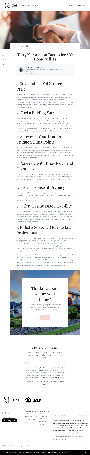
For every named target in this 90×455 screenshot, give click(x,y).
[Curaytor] (9, 422)
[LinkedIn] (5, 413)
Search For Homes (29, 419)
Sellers (30, 5)
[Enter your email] (40, 363)
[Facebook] (2, 413)
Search (37, 5)
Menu (71, 6)
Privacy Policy (84, 446)
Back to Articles (24, 46)
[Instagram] (8, 413)
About (26, 414)
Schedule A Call (43, 421)
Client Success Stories (30, 416)
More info (71, 452)
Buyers (24, 5)
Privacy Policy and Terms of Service (53, 377)
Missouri (41, 424)
